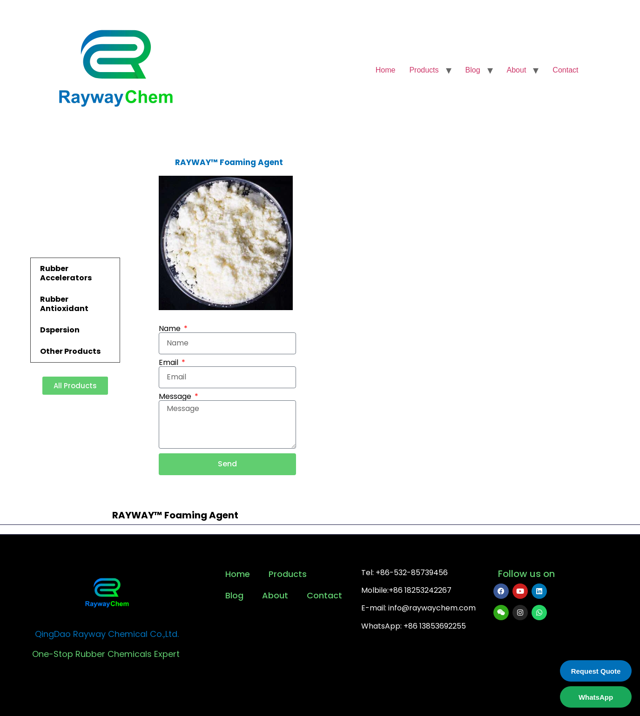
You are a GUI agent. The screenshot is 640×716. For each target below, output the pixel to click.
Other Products (70, 351)
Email (169, 362)
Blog (472, 70)
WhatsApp (596, 697)
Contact (565, 70)
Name (170, 328)
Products (423, 70)
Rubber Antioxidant (64, 304)
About (516, 70)
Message (176, 396)
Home (386, 70)
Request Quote (596, 671)
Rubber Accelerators (66, 273)
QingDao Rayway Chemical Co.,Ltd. (107, 634)
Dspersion (60, 330)
